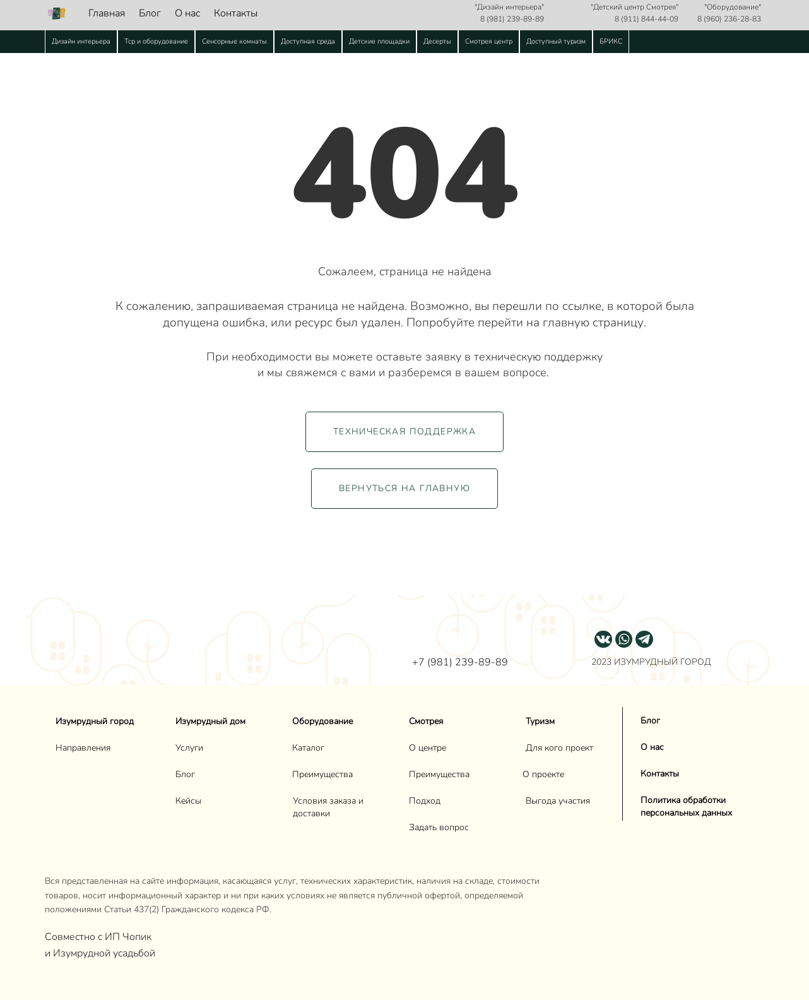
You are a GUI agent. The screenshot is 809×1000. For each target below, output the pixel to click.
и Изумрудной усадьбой (100, 953)
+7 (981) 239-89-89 (460, 662)
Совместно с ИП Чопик (99, 937)
